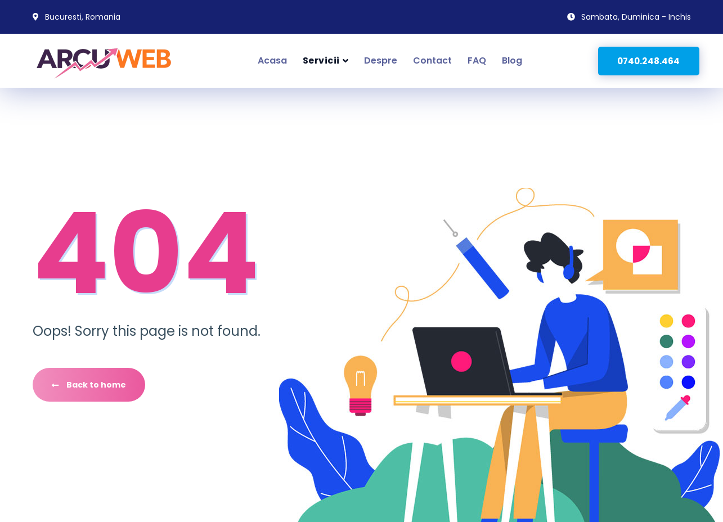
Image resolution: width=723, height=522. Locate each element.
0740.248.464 (648, 61)
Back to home (89, 384)
